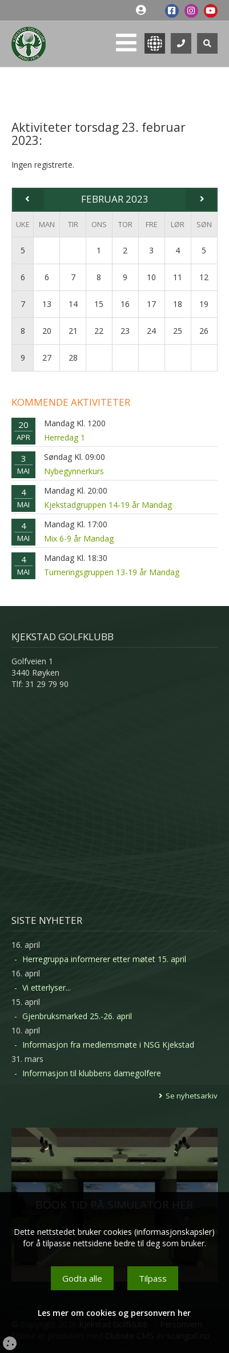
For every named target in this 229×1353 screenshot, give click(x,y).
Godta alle (82, 1278)
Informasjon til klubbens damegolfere (91, 1073)
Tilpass (153, 1278)
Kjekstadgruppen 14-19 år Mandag (108, 504)
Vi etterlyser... (46, 987)
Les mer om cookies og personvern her (114, 1312)
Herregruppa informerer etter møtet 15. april (104, 959)
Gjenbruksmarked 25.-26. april (77, 1016)
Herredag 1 (64, 437)
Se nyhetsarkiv (192, 1096)
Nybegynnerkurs (74, 471)
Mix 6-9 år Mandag (79, 538)
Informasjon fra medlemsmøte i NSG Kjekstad (108, 1044)
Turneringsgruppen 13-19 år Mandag (111, 572)
